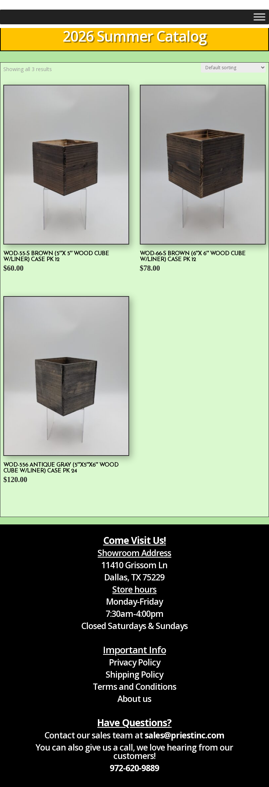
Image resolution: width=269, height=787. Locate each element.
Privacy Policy (134, 662)
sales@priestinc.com (184, 735)
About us (134, 699)
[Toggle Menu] (259, 16)
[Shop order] (233, 68)
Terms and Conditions (134, 686)
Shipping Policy (134, 674)
